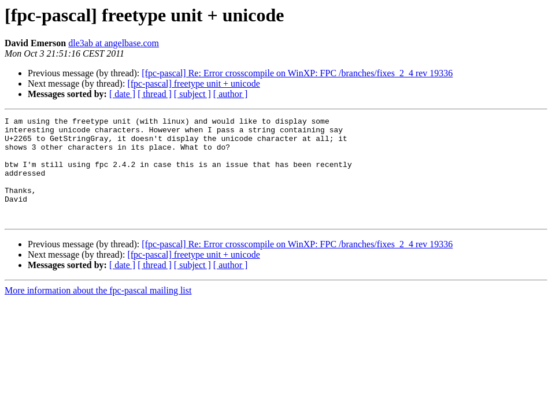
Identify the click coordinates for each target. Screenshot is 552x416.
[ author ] (230, 94)
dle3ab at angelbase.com (113, 43)
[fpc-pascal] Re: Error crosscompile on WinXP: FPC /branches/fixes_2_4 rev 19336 (297, 73)
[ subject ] (192, 94)
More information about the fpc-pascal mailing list (98, 311)
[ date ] (122, 94)
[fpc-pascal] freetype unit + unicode (193, 83)
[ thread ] (155, 94)
